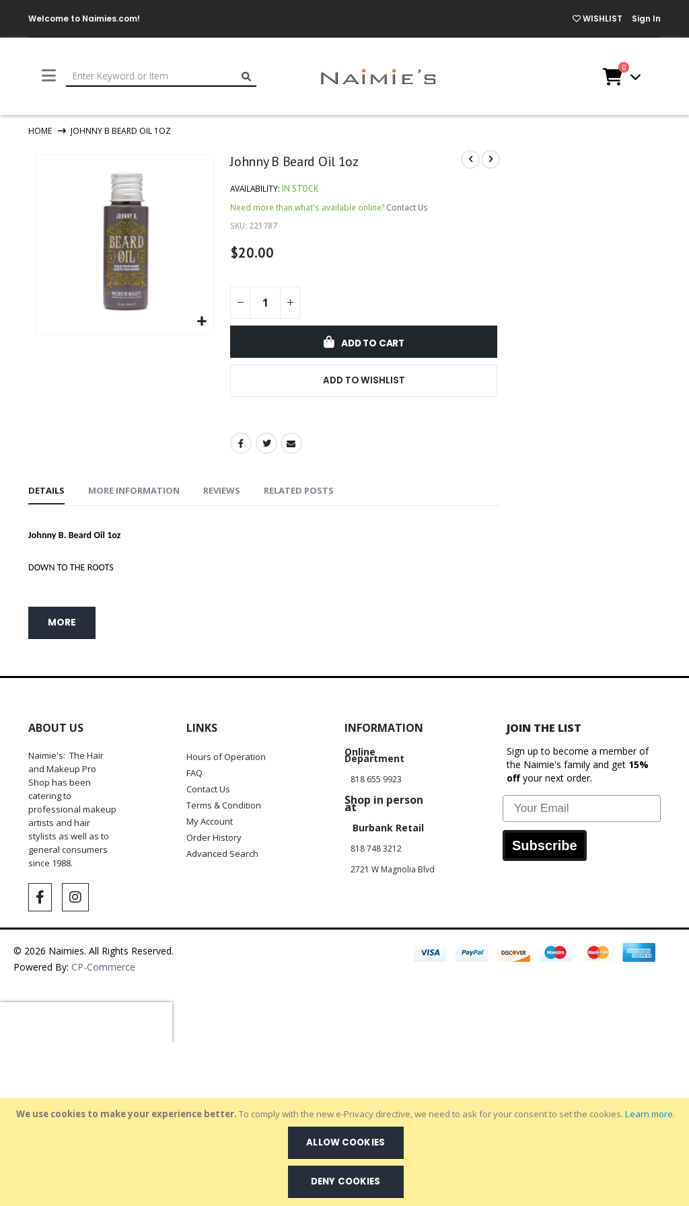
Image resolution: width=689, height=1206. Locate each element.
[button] (201, 320)
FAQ (194, 775)
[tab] (46, 493)
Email (290, 445)
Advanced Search (222, 856)
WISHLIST (597, 18)
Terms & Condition (223, 807)
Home (40, 131)
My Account (209, 823)
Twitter (266, 445)
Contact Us (408, 208)
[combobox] (161, 76)
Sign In (646, 18)
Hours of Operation (226, 759)
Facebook (241, 445)
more (62, 625)
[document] (345, 1152)
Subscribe (544, 847)
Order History (214, 839)
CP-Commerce (104, 969)
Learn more (649, 1114)
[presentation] (86, 1024)
